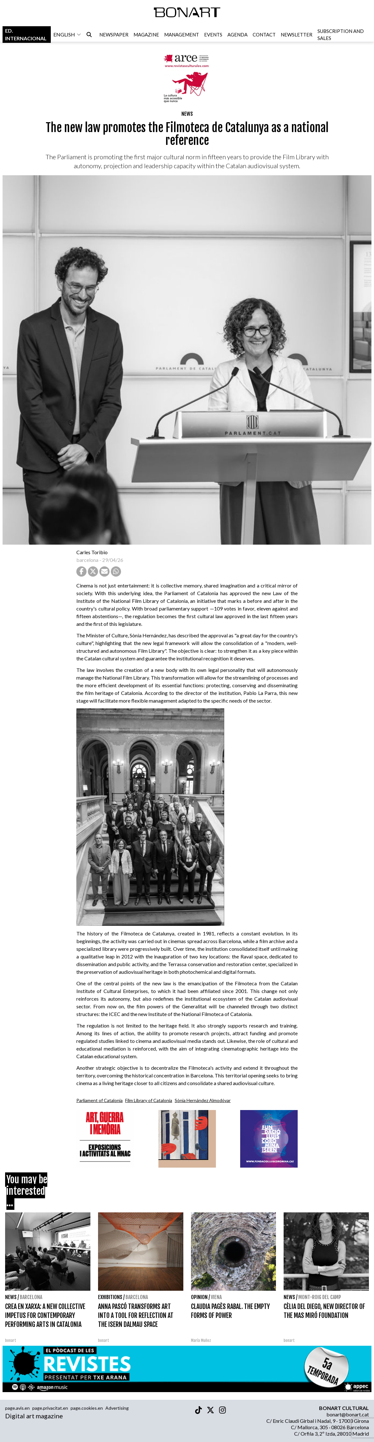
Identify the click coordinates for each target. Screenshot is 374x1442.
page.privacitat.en (50, 1408)
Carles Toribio (92, 552)
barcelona (87, 560)
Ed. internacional (26, 35)
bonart (10, 1340)
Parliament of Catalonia (99, 1100)
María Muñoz (201, 1340)
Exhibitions (110, 1297)
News (187, 114)
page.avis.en (17, 1408)
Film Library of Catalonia (148, 1100)
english (67, 35)
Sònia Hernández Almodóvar (203, 1100)
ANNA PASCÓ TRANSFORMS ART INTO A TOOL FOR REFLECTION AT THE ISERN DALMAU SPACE (135, 1315)
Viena (216, 1297)
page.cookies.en (87, 1408)
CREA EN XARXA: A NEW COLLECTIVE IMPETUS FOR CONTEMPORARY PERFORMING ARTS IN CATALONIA (45, 1315)
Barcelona (31, 1297)
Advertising (117, 1408)
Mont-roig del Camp (319, 1297)
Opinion (199, 1297)
